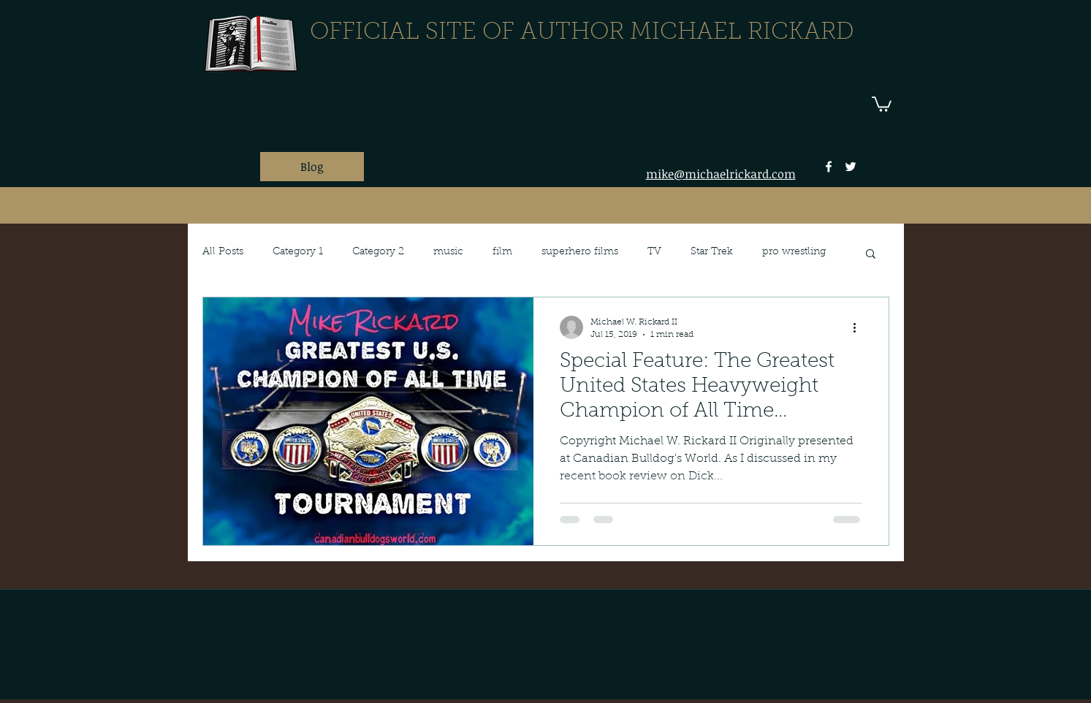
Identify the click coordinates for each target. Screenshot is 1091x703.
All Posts (222, 252)
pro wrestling (794, 252)
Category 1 (298, 252)
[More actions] (860, 327)
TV (654, 252)
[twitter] (850, 166)
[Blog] (312, 166)
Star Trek (712, 252)
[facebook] (828, 166)
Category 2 (378, 252)
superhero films (579, 252)
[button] (882, 103)
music (448, 252)
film (502, 252)
